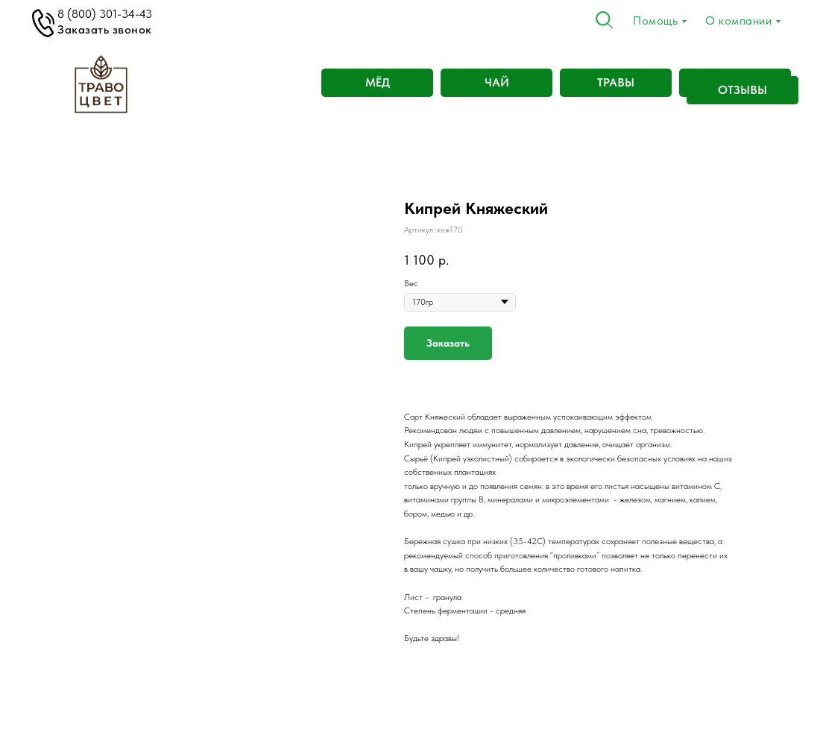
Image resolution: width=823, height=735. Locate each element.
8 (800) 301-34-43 (104, 14)
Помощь (655, 20)
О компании (738, 20)
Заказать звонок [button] (104, 29)
